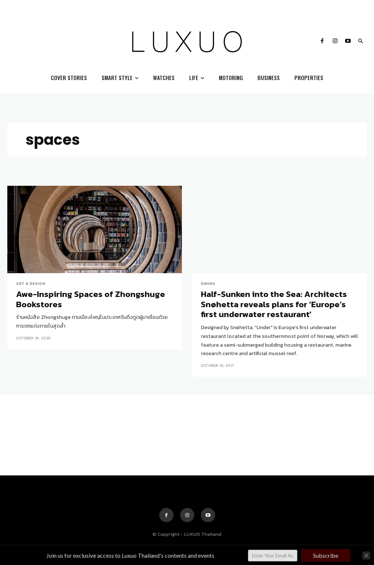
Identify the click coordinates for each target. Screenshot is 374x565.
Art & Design (30, 284)
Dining (208, 284)
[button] (360, 41)
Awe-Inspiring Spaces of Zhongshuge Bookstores (89, 299)
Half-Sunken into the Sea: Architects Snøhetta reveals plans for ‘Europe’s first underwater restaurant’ (273, 304)
